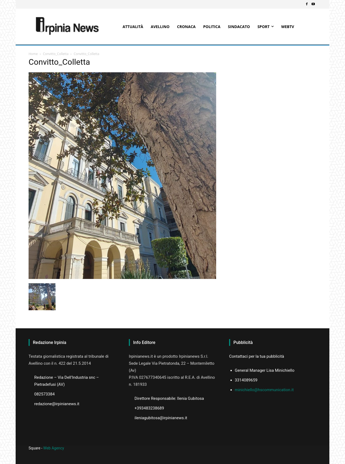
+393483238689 (149, 408)
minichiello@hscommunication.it (264, 389)
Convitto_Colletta (55, 54)
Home (33, 54)
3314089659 (246, 380)
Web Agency (53, 448)
